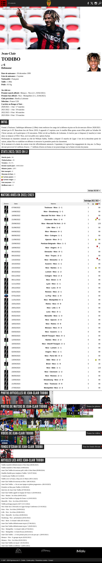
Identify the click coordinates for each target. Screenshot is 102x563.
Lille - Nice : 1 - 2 (53, 228)
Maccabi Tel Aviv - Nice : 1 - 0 (53, 216)
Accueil (15, 9)
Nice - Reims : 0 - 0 (53, 324)
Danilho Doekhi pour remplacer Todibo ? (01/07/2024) (19, 473)
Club (21, 9)
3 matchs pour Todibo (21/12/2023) (12, 476)
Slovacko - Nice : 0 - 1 (53, 252)
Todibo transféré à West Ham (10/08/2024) (15, 468)
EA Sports (18, 551)
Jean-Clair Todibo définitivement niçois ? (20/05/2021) (19, 526)
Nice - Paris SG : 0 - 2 (53, 356)
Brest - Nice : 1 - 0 (53, 364)
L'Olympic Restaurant (46, 551)
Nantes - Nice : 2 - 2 (53, 340)
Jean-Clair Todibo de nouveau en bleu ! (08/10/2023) (18, 481)
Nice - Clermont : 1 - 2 (53, 372)
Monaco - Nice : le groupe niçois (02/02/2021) (16, 537)
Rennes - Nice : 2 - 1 (53, 292)
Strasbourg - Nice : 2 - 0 (53, 380)
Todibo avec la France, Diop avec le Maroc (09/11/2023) (19, 479)
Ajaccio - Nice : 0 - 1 (53, 240)
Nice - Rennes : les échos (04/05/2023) (13, 495)
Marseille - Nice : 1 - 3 (53, 316)
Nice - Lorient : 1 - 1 (53, 348)
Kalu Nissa (80, 551)
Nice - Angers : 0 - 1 (53, 248)
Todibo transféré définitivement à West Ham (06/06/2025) (20, 465)
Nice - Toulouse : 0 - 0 (53, 384)
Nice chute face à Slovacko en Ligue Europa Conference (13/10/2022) (23, 507)
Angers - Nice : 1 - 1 (53, 352)
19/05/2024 (19, 166)
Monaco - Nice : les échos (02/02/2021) (14, 540)
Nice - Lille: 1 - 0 (53, 308)
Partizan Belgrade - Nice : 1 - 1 (53, 244)
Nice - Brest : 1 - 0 (53, 280)
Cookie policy (30, 560)
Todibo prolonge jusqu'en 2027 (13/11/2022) (15, 504)
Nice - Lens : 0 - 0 (53, 288)
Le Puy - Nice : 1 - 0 (53, 296)
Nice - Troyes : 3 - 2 (53, 256)
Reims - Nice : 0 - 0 (53, 304)
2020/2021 (5, 107)
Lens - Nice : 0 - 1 (53, 312)
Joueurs (28, 9)
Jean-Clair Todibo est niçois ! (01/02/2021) (15, 543)
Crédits (23, 560)
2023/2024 (5, 115)
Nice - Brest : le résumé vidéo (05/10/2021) (15, 521)
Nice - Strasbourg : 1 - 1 (53, 212)
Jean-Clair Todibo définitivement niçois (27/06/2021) (18, 523)
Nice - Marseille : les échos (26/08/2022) (14, 515)
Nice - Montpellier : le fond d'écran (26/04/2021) (17, 532)
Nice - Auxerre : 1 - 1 (53, 332)
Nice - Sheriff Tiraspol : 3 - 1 (53, 344)
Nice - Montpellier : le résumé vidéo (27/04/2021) (17, 529)
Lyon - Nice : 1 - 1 (53, 284)
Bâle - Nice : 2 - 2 (53, 360)
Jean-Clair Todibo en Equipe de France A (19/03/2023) (18, 498)
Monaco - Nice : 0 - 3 (53, 328)
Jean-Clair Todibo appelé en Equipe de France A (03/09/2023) (21, 493)
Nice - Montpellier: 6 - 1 (53, 300)
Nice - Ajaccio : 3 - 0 (53, 320)
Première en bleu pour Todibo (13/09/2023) (15, 487)
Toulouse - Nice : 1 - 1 (53, 208)
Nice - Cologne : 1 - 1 (53, 236)
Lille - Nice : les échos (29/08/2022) (13, 512)
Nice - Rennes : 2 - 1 (53, 376)
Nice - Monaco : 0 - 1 (53, 232)
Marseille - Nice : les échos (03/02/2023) (14, 501)
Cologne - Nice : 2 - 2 (53, 276)
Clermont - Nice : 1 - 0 (53, 220)
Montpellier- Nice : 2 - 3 (53, 388)
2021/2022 (5, 110)
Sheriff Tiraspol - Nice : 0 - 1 (53, 336)
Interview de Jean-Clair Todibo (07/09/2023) (15, 490)
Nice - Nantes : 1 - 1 (53, 268)
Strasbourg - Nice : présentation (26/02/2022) (15, 518)
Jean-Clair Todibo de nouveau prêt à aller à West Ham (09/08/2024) (23, 470)
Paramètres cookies (41, 560)
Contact (50, 560)
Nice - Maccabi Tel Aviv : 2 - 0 (53, 224)
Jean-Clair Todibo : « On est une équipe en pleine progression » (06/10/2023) (26, 484)
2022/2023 (5, 112)
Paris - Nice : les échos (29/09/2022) (13, 509)
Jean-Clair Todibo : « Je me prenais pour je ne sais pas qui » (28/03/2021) (24, 535)
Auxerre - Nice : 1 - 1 (53, 264)
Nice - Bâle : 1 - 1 (53, 368)
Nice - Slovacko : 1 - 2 (53, 260)
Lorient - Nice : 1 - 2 (53, 272)
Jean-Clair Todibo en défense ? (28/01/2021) (15, 546)
